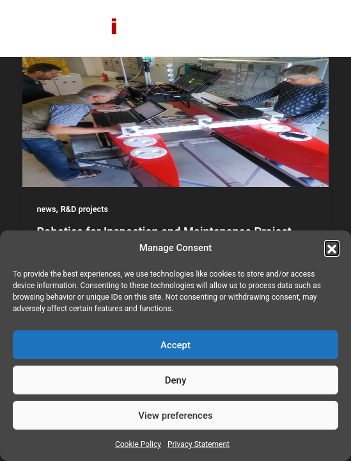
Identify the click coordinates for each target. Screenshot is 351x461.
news (46, 209)
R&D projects (84, 209)
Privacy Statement (199, 444)
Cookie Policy (138, 444)
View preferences (175, 415)
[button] (331, 247)
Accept (175, 345)
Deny (176, 380)
